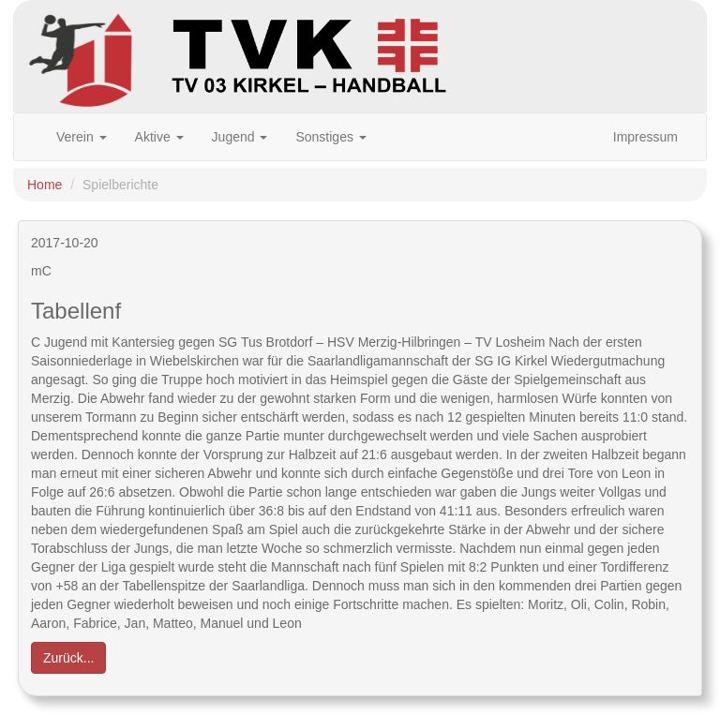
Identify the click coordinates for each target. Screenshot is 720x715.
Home (44, 184)
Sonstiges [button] (330, 136)
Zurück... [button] (68, 657)
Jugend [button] (240, 136)
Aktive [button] (159, 136)
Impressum (645, 136)
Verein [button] (81, 136)
